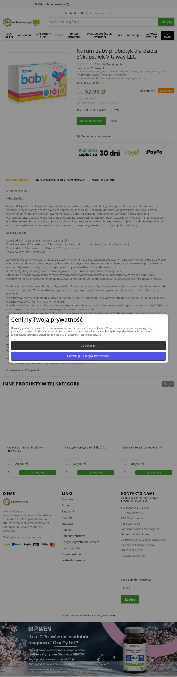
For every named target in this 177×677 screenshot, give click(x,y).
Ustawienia (88, 345)
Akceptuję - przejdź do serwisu (88, 356)
